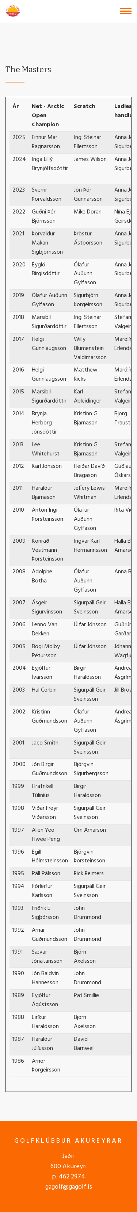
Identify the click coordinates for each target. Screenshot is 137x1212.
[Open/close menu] (126, 11)
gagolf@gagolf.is (68, 1187)
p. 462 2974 (68, 1176)
